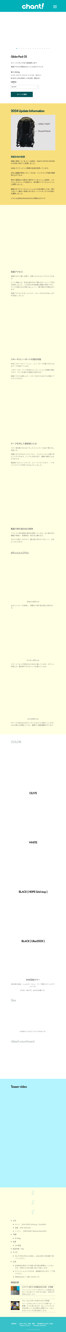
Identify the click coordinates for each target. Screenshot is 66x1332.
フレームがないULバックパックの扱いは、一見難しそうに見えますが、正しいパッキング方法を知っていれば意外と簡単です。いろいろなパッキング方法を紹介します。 (38, 1307)
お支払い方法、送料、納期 (27, 1323)
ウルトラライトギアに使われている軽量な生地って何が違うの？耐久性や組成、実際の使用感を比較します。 (38, 1291)
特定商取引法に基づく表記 (45, 1323)
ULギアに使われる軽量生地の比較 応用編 (37, 1287)
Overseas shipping (39, 1325)
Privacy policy (25, 1325)
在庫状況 (13, 1323)
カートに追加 (22, 94)
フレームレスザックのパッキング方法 (35, 1300)
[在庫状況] (13, 82)
